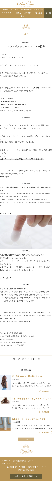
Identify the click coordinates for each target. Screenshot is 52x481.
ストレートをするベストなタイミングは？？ (32, 398)
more (26, 439)
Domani (27, 117)
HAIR (27, 284)
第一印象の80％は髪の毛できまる (27, 376)
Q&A (18, 13)
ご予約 (48, 13)
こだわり (5, 10)
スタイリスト (7, 13)
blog (22, 16)
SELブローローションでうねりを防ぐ (28, 419)
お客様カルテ (26, 10)
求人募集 (39, 13)
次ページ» (26, 359)
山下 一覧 (36, 359)
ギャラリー (38, 10)
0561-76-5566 (12, 464)
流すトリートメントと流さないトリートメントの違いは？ (22, 159)
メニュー (14, 10)
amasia (27, 183)
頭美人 (27, 251)
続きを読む (45, 391)
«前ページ (16, 359)
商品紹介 (28, 13)
